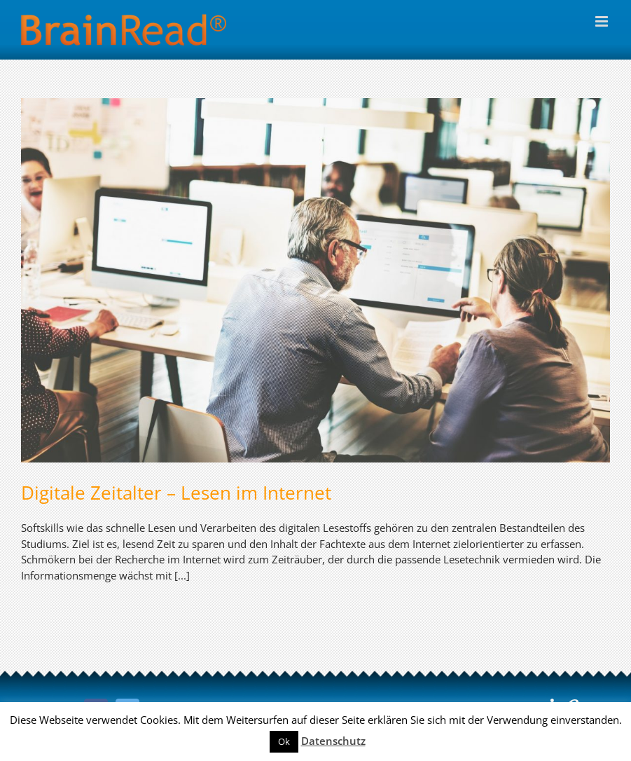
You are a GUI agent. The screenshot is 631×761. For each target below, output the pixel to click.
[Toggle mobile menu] (602, 21)
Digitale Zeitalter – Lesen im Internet (176, 492)
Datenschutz (333, 741)
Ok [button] (284, 741)
